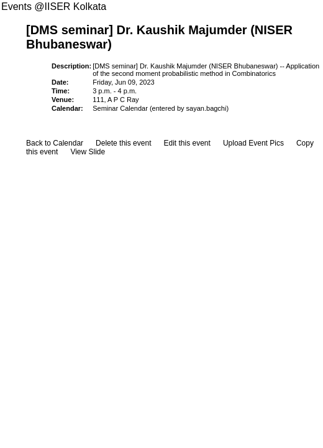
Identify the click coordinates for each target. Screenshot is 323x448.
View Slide (87, 151)
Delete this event (123, 143)
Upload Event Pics (253, 143)
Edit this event (186, 143)
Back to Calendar (54, 143)
